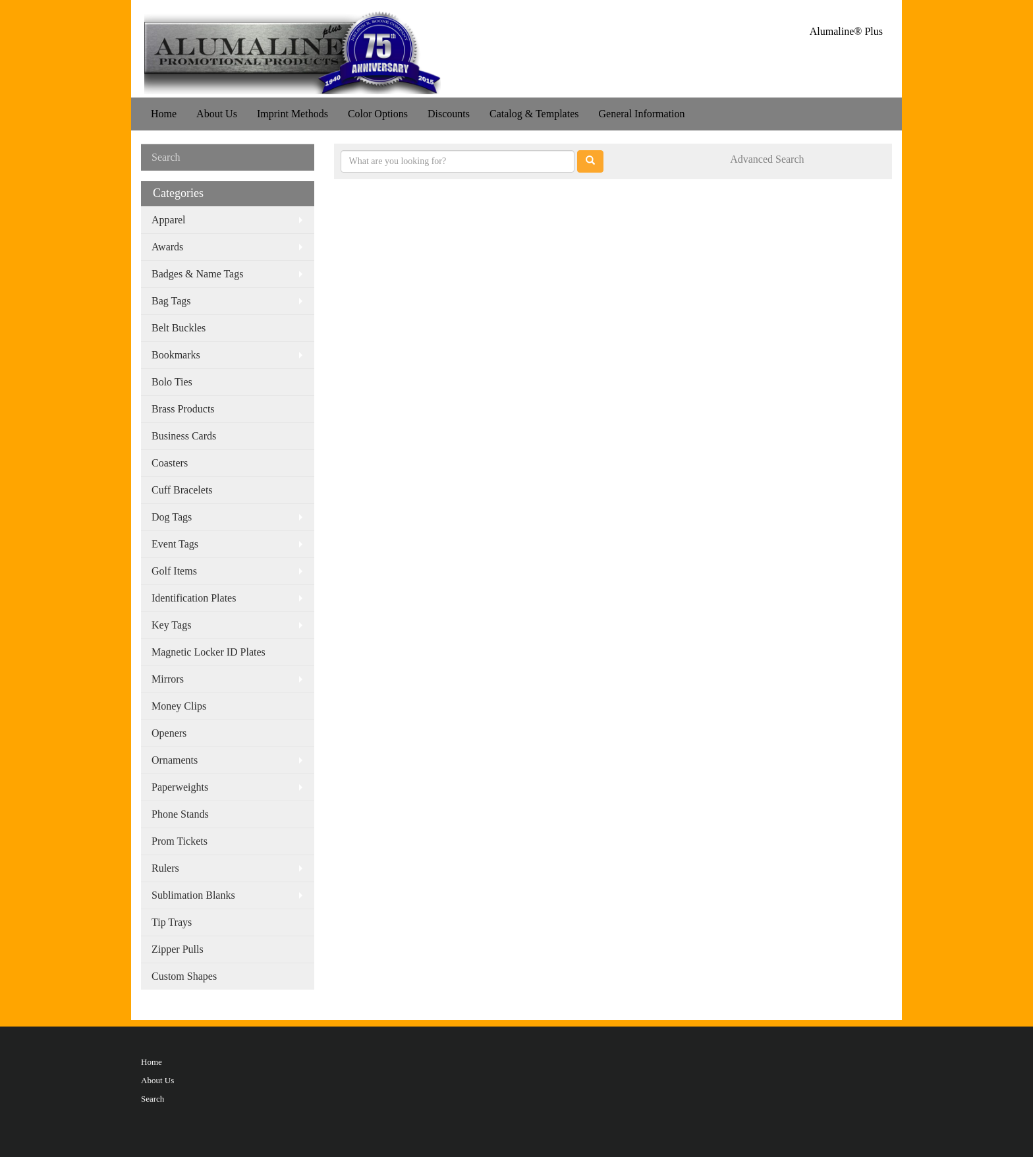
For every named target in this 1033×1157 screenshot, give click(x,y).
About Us (216, 113)
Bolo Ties (172, 381)
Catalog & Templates (533, 113)
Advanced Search (767, 159)
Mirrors (168, 679)
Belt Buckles (179, 327)
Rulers (165, 868)
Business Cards (184, 435)
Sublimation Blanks (193, 895)
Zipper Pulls (178, 949)
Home (164, 113)
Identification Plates (194, 598)
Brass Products (183, 408)
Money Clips (179, 706)
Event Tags (175, 544)
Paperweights (180, 787)
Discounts (449, 113)
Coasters (170, 462)
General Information (641, 113)
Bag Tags (171, 300)
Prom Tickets (180, 841)
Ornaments (175, 760)
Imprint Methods (292, 113)
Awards (167, 246)
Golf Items (174, 571)
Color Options (378, 113)
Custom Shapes (184, 976)
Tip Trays (172, 922)
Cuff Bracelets (182, 489)
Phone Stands (180, 814)
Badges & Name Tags (197, 273)
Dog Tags (172, 516)
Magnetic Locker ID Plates (208, 652)
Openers (169, 733)
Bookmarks (176, 354)
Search (152, 1099)
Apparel (169, 219)
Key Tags (171, 625)
